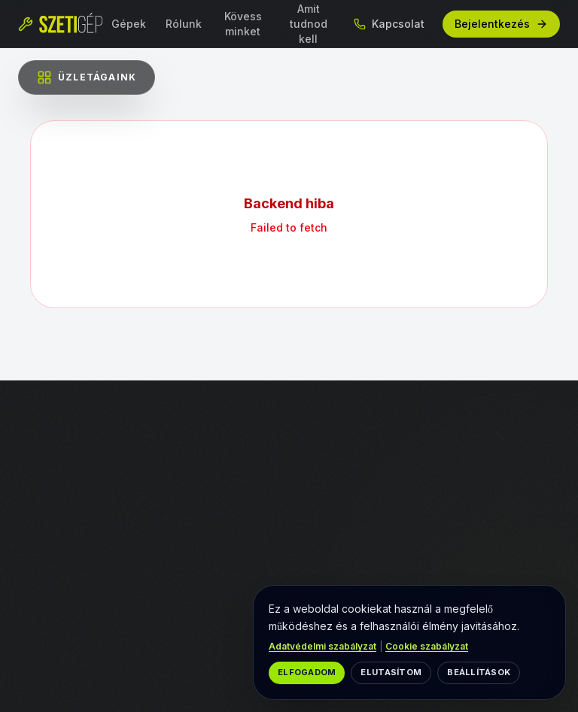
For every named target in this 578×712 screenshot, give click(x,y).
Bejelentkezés (501, 23)
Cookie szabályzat (426, 646)
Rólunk (184, 23)
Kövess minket (243, 24)
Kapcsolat (389, 23)
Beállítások (478, 672)
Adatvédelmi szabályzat (322, 646)
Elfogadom (307, 672)
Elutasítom (390, 672)
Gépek (128, 23)
